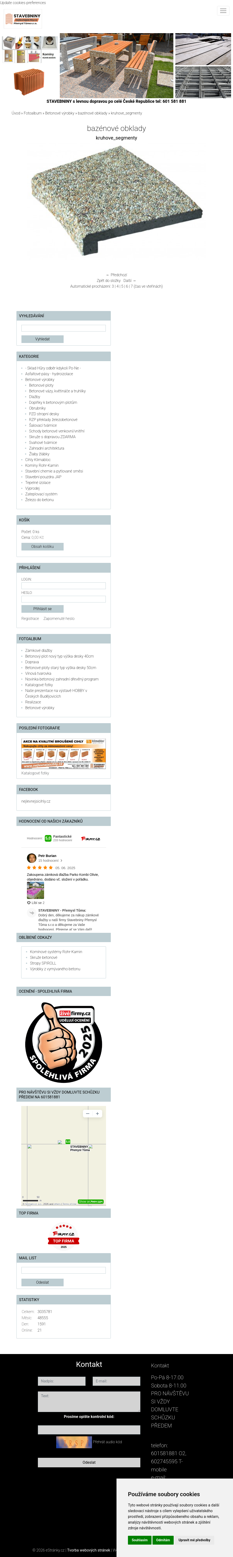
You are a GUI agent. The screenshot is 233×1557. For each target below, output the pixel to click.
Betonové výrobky (59, 113)
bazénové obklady (92, 113)
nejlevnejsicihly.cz (35, 801)
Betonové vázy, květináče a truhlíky (57, 391)
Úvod (16, 113)
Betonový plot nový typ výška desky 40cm (59, 656)
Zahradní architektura (46, 448)
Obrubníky (37, 408)
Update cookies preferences (23, 2)
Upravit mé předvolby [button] (194, 1540)
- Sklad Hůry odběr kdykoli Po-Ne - (53, 368)
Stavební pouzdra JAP (43, 477)
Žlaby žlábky (39, 454)
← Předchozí (116, 275)
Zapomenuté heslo (58, 618)
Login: (26, 579)
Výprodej (32, 488)
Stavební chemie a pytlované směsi (54, 471)
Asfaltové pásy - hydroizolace (49, 374)
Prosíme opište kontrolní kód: (89, 1416)
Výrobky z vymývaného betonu (55, 969)
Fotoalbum (33, 113)
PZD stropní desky (44, 414)
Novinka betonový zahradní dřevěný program (62, 679)
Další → (129, 280)
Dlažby (34, 396)
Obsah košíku (42, 546)
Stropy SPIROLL (43, 963)
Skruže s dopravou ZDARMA (52, 437)
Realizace (33, 702)
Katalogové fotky (39, 685)
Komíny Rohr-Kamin (42, 465)
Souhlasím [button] (140, 1540)
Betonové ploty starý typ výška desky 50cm (60, 667)
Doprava (32, 662)
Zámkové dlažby (38, 650)
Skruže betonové (43, 957)
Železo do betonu (39, 500)
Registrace (30, 618)
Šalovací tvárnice (43, 425)
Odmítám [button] (163, 1540)
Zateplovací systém (41, 494)
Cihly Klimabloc (38, 459)
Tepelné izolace (38, 482)
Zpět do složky (109, 280)
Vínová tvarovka (38, 673)
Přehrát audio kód (107, 1442)
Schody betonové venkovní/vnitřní (57, 431)
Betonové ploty (41, 385)
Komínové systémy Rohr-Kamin (56, 952)
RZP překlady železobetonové (53, 419)
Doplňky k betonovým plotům (53, 402)
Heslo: (26, 593)
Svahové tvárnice (43, 442)
